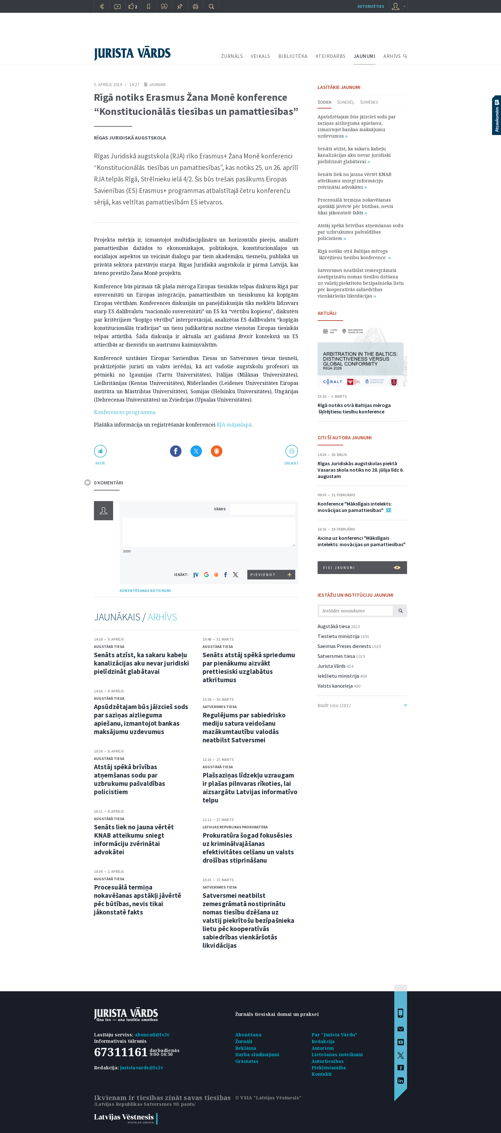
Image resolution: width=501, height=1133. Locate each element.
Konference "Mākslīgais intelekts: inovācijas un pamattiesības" (355, 506)
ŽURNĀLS (232, 56)
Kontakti (322, 1074)
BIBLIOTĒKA (293, 56)
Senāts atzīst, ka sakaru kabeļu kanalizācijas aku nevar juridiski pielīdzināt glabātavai (141, 663)
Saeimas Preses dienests (344, 646)
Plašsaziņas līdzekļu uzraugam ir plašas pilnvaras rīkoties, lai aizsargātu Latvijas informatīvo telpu (250, 787)
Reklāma (245, 1048)
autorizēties (371, 6)
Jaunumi (157, 84)
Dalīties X (196, 451)
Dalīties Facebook (175, 451)
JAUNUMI (365, 56)
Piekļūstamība (329, 1068)
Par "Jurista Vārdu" (335, 1035)
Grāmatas (247, 1061)
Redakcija (323, 1041)
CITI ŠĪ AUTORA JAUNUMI (345, 437)
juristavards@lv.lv (141, 1068)
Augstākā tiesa (109, 646)
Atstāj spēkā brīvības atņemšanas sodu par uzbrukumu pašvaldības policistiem (129, 779)
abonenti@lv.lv (152, 1035)
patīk (100, 463)
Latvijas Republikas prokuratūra (235, 827)
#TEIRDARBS (331, 56)
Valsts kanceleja (335, 685)
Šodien (324, 102)
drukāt (291, 463)
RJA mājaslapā (234, 424)
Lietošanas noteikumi (337, 1054)
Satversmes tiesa (220, 706)
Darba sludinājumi (257, 1054)
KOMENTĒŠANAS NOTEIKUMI (145, 590)
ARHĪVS (392, 56)
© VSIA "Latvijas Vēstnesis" (268, 1098)
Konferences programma (125, 412)
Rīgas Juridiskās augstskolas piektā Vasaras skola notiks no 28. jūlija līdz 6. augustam (361, 469)
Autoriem (323, 1048)
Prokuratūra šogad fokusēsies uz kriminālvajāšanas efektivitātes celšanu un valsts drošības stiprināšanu (248, 848)
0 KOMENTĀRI (108, 482)
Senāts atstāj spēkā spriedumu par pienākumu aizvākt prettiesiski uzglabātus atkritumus (249, 667)
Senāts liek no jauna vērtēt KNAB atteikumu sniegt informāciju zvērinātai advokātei (134, 839)
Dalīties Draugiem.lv (216, 451)
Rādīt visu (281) (362, 705)
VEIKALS (260, 56)
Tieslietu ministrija (338, 636)
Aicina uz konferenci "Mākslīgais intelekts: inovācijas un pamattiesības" (361, 541)
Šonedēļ (345, 102)
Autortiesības (328, 1061)
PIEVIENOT (263, 574)
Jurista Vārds (332, 666)
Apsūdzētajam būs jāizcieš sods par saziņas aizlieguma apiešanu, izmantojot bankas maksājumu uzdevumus (141, 719)
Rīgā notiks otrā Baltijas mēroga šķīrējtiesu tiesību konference (354, 254)
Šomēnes (369, 102)
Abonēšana (248, 1035)
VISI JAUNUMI (362, 567)
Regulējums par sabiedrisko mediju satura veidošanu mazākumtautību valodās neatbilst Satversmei (244, 727)
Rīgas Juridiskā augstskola (130, 137)
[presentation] (263, 558)
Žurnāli (243, 1041)
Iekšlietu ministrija (338, 676)
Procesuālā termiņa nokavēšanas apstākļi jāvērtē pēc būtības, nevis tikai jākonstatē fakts (137, 899)
